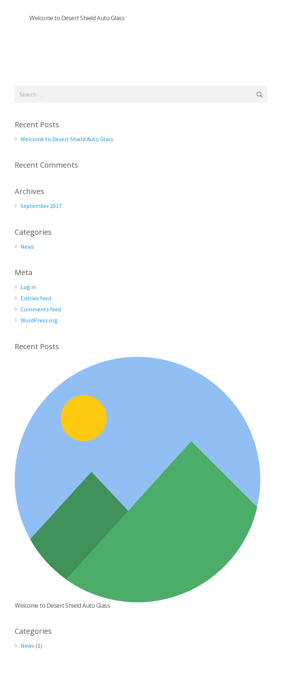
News (27, 246)
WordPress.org (39, 320)
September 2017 (41, 205)
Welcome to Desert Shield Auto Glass (76, 18)
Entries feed (36, 298)
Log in (28, 286)
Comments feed (41, 309)
